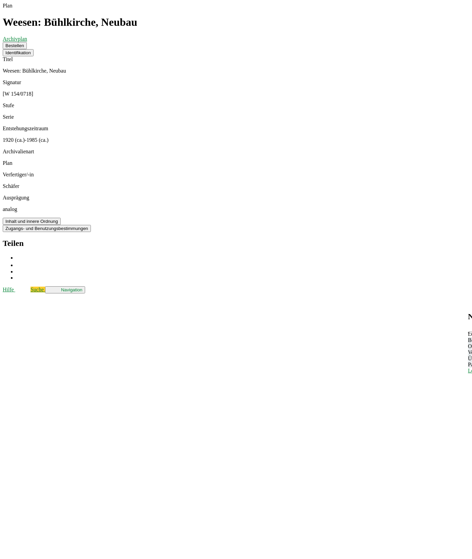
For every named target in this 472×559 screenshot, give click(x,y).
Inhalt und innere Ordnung (31, 221)
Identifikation (18, 52)
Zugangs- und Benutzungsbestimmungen (46, 228)
